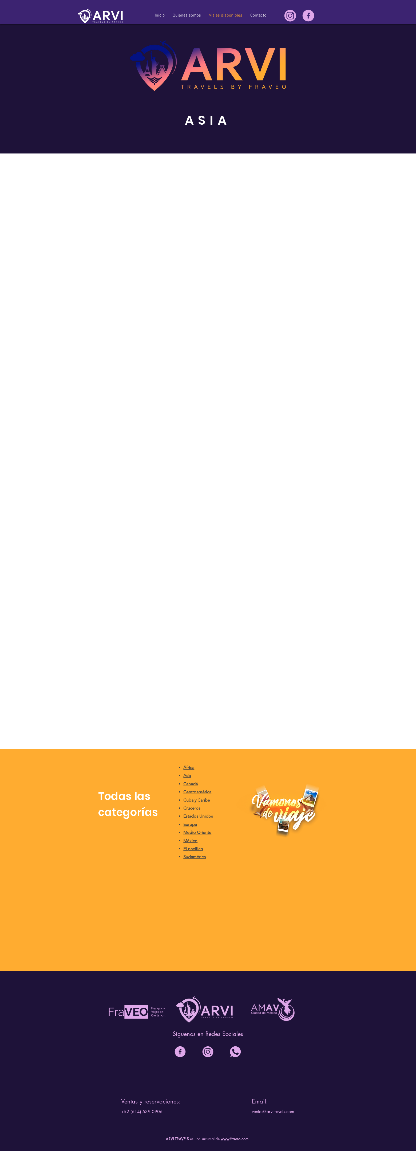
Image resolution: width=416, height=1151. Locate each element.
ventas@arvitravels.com (273, 1111)
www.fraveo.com (234, 1138)
